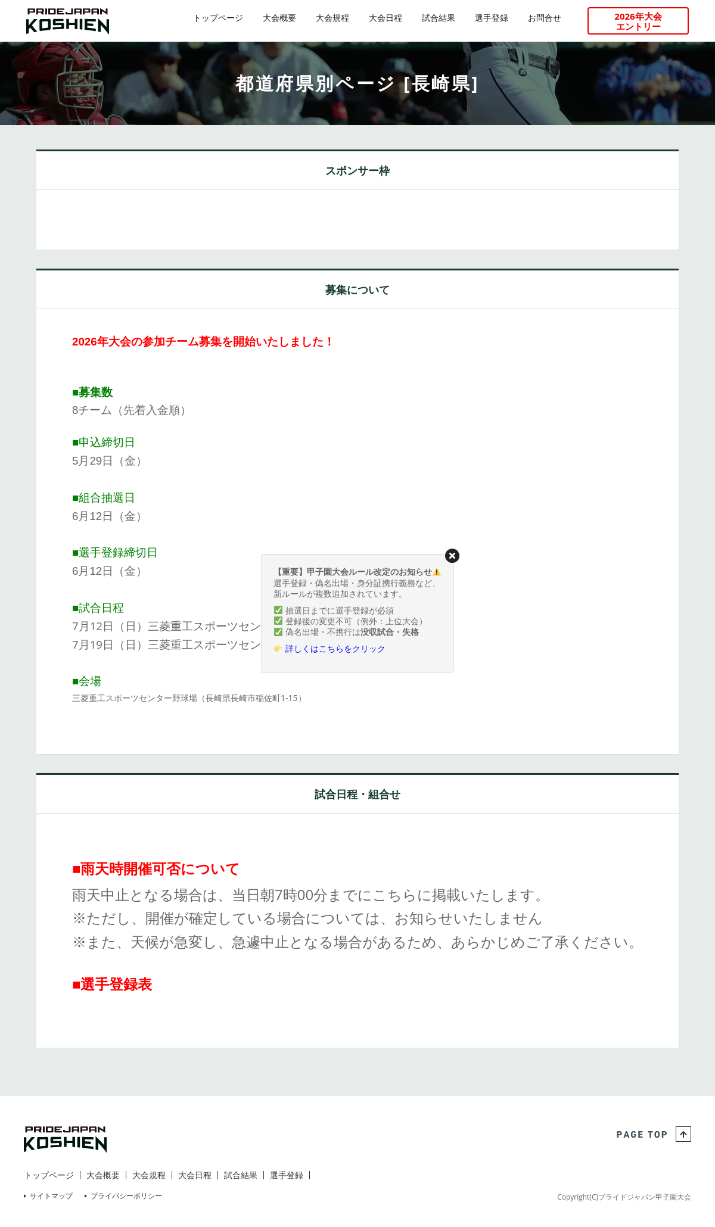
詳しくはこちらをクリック (335, 648)
